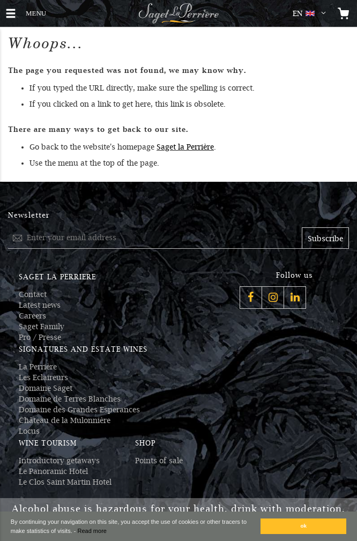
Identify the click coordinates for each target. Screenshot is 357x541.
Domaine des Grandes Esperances (79, 409)
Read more (92, 531)
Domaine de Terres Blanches (70, 399)
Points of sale (159, 460)
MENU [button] (37, 12)
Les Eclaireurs (43, 377)
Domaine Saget (45, 388)
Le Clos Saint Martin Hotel (65, 482)
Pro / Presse (40, 337)
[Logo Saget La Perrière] (178, 13)
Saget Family (41, 326)
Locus (29, 431)
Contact (33, 294)
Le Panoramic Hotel (53, 471)
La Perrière (38, 366)
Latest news (40, 305)
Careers (32, 316)
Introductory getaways (59, 460)
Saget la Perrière (185, 147)
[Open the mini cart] (343, 13)
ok (304, 526)
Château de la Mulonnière (64, 420)
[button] (311, 13)
